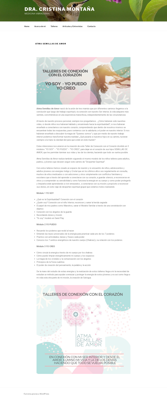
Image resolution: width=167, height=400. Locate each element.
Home (26, 26)
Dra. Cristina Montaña (60, 9)
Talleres (54, 26)
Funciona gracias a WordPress (36, 394)
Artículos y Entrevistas (72, 26)
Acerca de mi (40, 26)
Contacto (91, 26)
